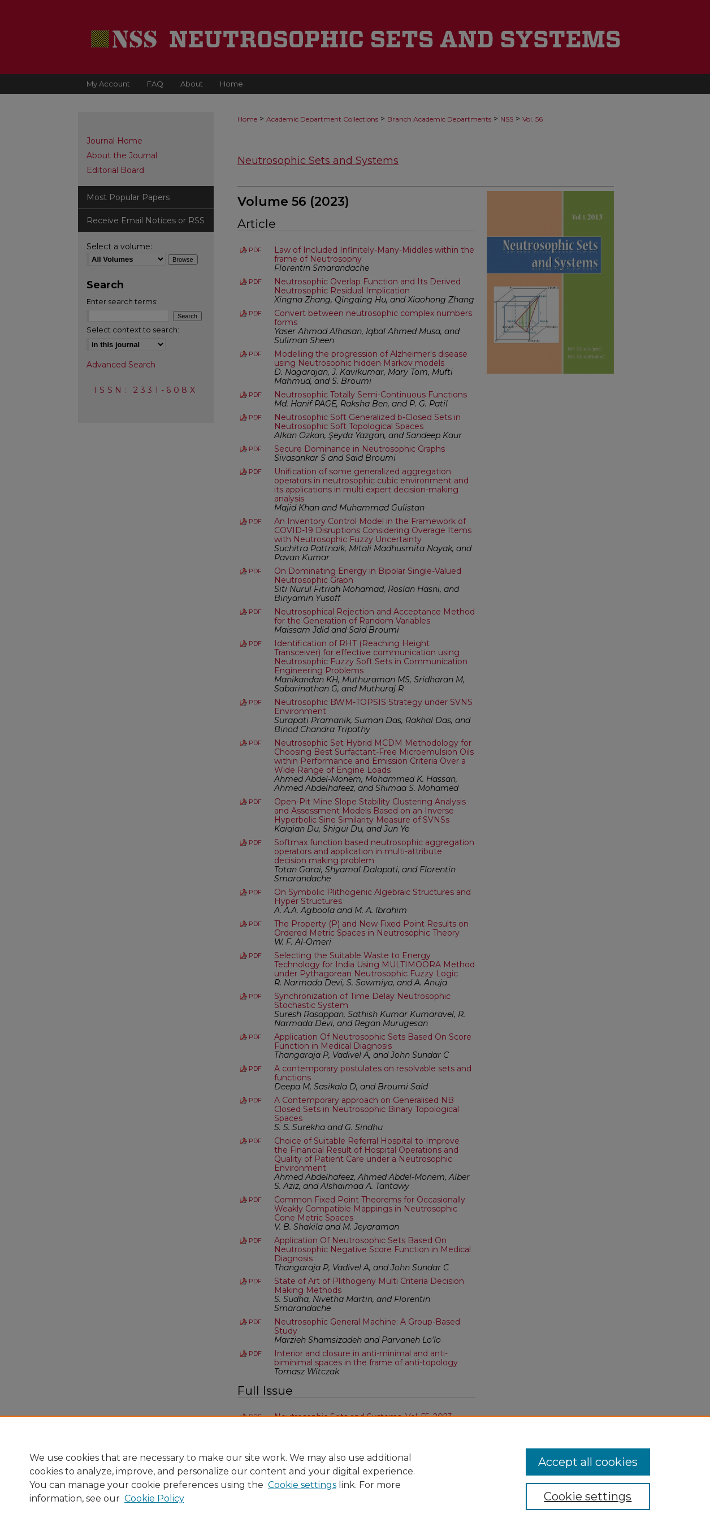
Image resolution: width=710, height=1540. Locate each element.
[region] (355, 1478)
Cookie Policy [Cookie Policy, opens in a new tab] (154, 1498)
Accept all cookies (588, 1462)
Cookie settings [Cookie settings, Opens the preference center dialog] (587, 1496)
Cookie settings (302, 1485)
